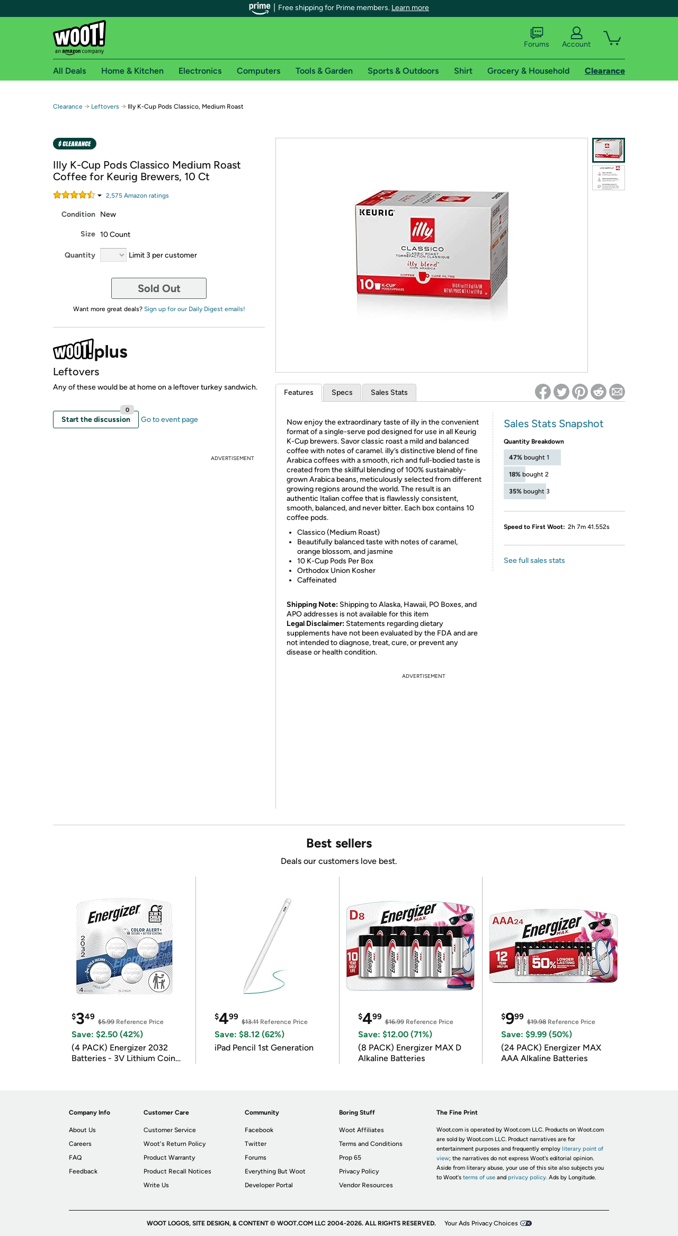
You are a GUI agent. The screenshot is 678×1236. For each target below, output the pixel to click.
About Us (82, 1130)
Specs (342, 392)
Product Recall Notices (177, 1171)
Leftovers (105, 106)
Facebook (259, 1130)
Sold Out (159, 288)
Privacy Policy (359, 1171)
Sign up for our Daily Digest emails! (194, 309)
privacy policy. (527, 1177)
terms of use (479, 1177)
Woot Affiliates (361, 1130)
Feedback (83, 1171)
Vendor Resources (366, 1185)
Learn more (410, 7)
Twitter (255, 1143)
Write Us (156, 1185)
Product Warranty (169, 1157)
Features (299, 392)
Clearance (68, 106)
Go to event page (169, 419)
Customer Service (170, 1130)
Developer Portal (269, 1185)
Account (576, 38)
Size (88, 234)
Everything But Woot (275, 1171)
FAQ (75, 1157)
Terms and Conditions (371, 1143)
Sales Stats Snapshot (554, 423)
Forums (536, 38)
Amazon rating (137, 195)
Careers (80, 1143)
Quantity (80, 255)
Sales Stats (389, 392)
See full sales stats (534, 560)
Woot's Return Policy (175, 1143)
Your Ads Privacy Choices (481, 1223)
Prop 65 (350, 1157)
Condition (78, 214)
